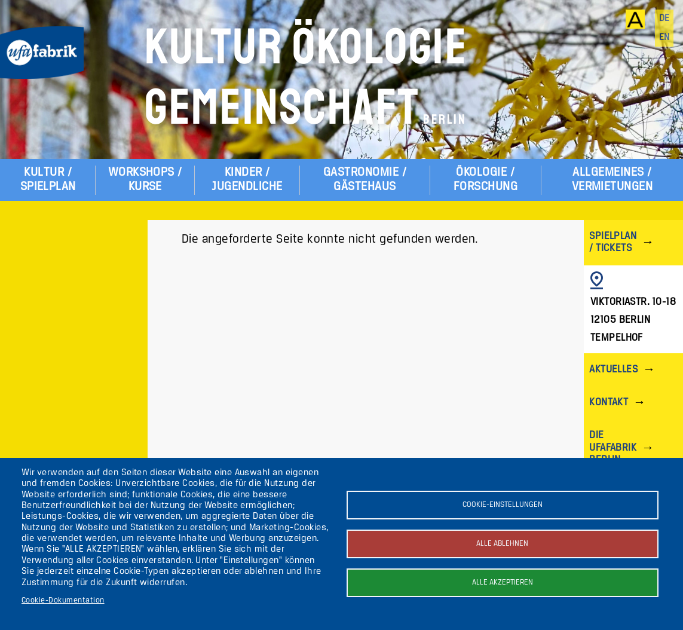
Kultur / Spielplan (48, 179)
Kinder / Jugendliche (247, 179)
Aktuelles (613, 370)
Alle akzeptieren (502, 582)
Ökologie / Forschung (485, 179)
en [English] (664, 37)
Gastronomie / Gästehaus (364, 179)
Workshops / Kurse (145, 179)
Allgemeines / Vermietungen (612, 179)
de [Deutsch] (664, 18)
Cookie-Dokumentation (63, 600)
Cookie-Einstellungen (503, 505)
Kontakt (608, 402)
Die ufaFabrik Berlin (612, 447)
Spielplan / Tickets (612, 242)
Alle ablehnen (502, 544)
